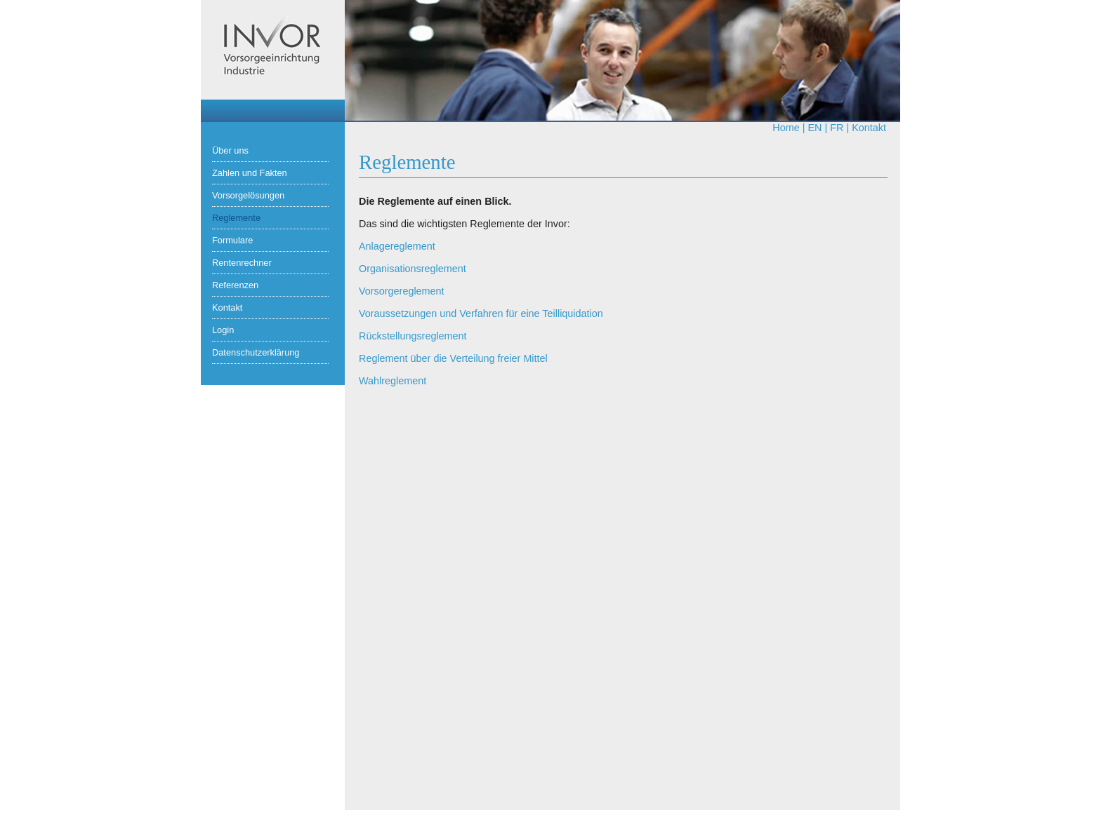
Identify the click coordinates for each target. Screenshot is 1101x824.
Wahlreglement (392, 380)
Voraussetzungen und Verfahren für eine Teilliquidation (481, 313)
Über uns (230, 150)
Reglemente (236, 217)
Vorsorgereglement (401, 291)
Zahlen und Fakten (249, 173)
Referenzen (235, 285)
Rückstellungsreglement (413, 336)
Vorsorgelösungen (248, 195)
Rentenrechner (242, 262)
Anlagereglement (397, 246)
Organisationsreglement (412, 268)
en (815, 127)
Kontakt (869, 127)
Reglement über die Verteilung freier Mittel (453, 358)
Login (223, 330)
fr (836, 127)
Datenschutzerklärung (255, 352)
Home (785, 127)
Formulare (232, 240)
